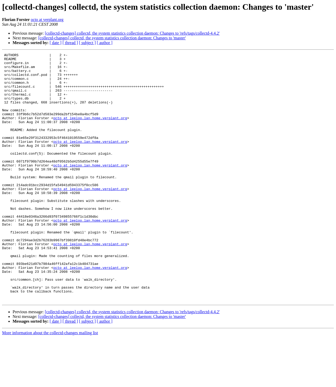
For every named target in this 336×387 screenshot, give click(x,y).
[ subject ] (87, 42)
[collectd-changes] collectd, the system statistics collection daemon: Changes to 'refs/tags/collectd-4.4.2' (132, 33)
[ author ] (105, 42)
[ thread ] (70, 42)
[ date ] (55, 42)
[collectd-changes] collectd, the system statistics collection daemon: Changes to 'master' (112, 38)
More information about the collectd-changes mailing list (50, 382)
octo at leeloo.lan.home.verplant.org (90, 131)
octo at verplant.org (47, 19)
